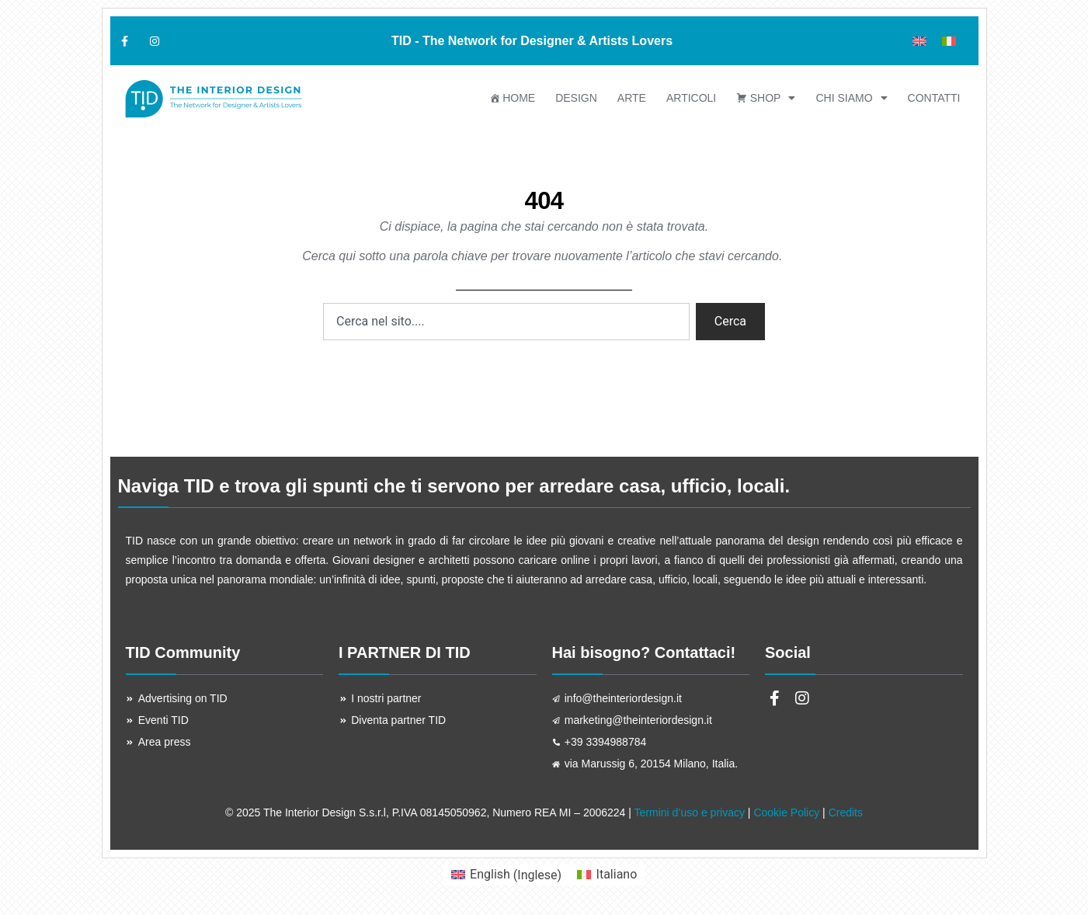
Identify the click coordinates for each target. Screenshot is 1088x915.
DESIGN (576, 98)
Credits (846, 812)
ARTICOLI (691, 98)
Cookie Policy (786, 812)
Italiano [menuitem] (617, 874)
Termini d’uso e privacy (689, 812)
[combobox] (506, 321)
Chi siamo (851, 98)
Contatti (934, 98)
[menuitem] (919, 40)
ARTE (631, 98)
